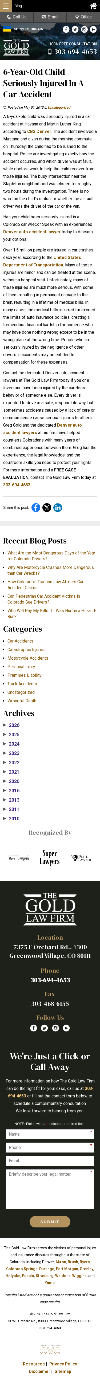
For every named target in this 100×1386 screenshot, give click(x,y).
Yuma (50, 1283)
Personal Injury (21, 666)
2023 (11, 753)
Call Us (17, 17)
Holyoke (13, 1276)
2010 (11, 818)
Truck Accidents (22, 683)
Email (50, 17)
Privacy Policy (63, 1364)
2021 (11, 772)
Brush (73, 1262)
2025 (11, 734)
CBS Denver (39, 131)
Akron (60, 1262)
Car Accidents (20, 641)
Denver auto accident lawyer (32, 231)
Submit (50, 1222)
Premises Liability (24, 675)
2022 (11, 762)
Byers (85, 1262)
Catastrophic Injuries (26, 649)
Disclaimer (39, 1371)
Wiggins (79, 1276)
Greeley (86, 1269)
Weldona (63, 1276)
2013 (11, 800)
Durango (46, 1269)
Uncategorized (59, 107)
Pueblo (28, 1276)
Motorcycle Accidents (27, 658)
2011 (11, 809)
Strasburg (45, 1276)
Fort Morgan (67, 1269)
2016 (11, 790)
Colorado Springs (22, 1269)
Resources (34, 1364)
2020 (11, 781)
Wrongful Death (21, 700)
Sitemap (63, 1371)
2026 (11, 725)
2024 (11, 744)
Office (83, 17)
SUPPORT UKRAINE (24, 29)
